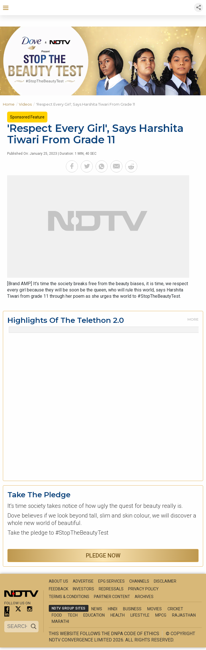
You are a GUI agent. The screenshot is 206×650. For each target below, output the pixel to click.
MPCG (160, 615)
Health (117, 615)
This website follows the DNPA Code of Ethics (104, 633)
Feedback (58, 589)
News (96, 609)
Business (132, 609)
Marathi (60, 621)
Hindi (112, 609)
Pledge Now (103, 555)
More (193, 319)
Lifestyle (140, 615)
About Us (58, 581)
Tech (73, 615)
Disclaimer (165, 581)
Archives (144, 596)
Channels (139, 581)
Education (94, 615)
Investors (83, 589)
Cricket (175, 609)
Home (11, 103)
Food (57, 615)
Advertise (83, 581)
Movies (154, 609)
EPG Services (111, 581)
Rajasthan (184, 615)
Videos (27, 103)
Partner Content (112, 596)
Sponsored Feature (27, 117)
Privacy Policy (143, 589)
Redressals (111, 589)
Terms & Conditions (69, 596)
